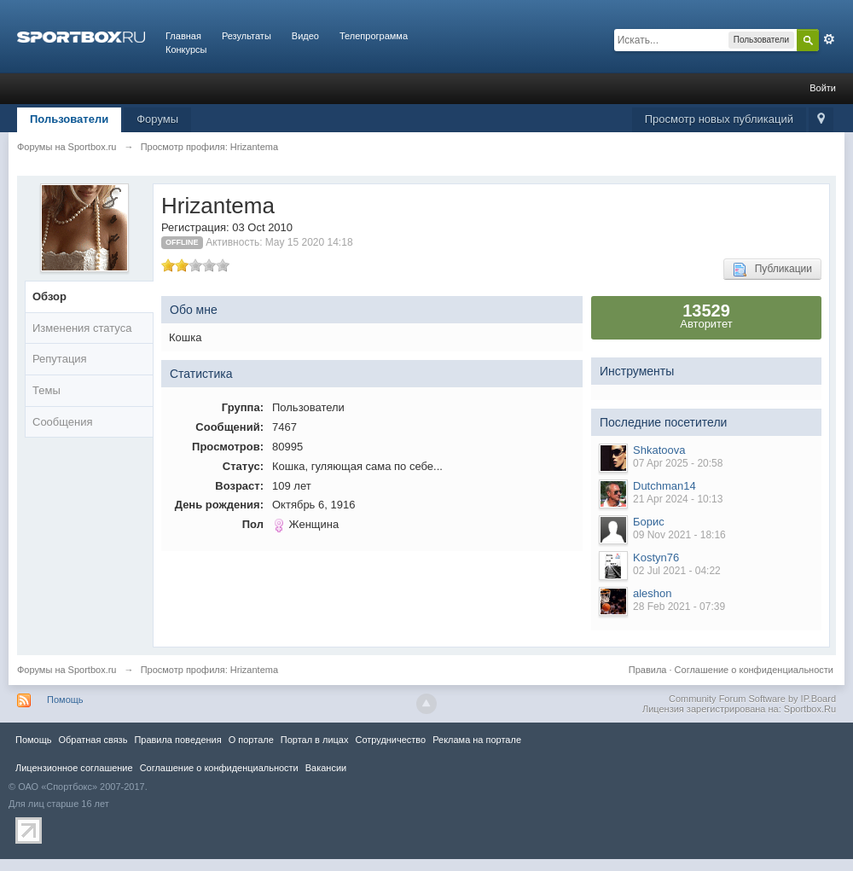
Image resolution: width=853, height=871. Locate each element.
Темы (46, 390)
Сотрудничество (390, 740)
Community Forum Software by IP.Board (752, 699)
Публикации (772, 269)
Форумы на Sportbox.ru (67, 670)
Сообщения (62, 421)
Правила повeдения (177, 740)
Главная (183, 36)
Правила (648, 670)
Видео (305, 36)
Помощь (65, 699)
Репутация (59, 358)
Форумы (157, 119)
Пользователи (69, 119)
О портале (251, 740)
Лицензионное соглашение (74, 768)
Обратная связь (92, 740)
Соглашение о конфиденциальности (754, 670)
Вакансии (325, 768)
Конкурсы (185, 49)
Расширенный (829, 39)
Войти (822, 88)
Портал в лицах (315, 740)
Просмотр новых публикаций (719, 119)
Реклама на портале (476, 740)
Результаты (246, 36)
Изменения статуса (81, 328)
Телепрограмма (373, 36)
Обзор (49, 296)
